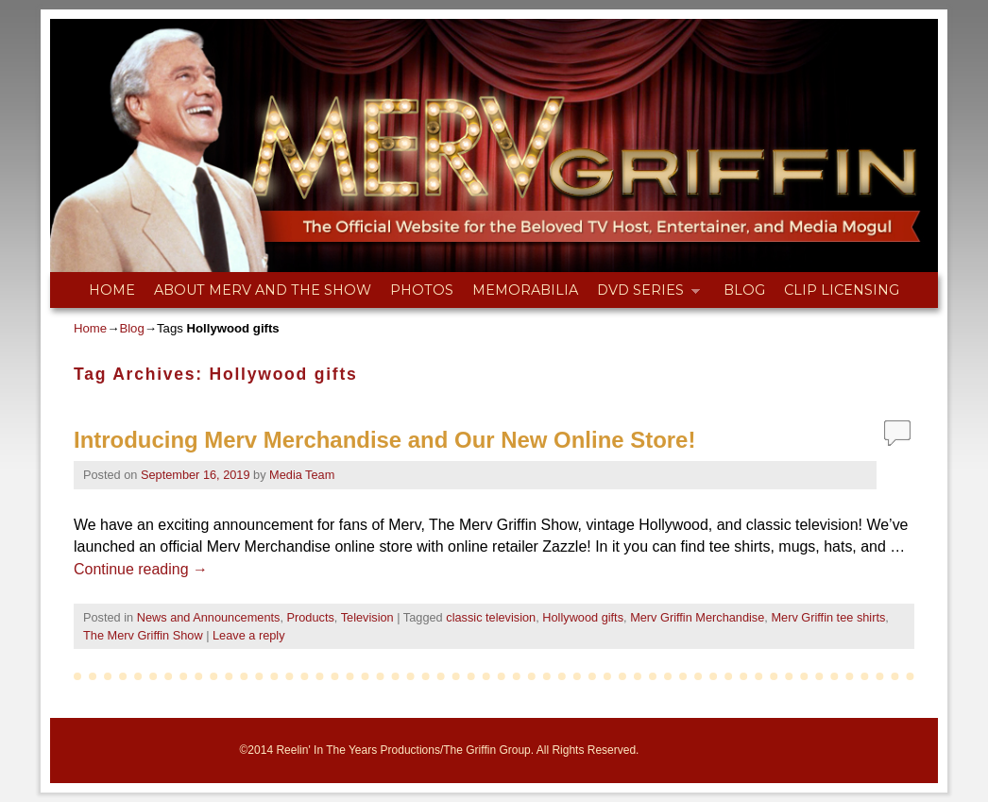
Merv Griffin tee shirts (828, 617)
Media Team (301, 475)
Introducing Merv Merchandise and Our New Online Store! (384, 439)
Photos (421, 290)
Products (310, 617)
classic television (491, 617)
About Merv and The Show (262, 290)
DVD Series (644, 295)
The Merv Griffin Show (143, 635)
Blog (744, 290)
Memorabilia (525, 290)
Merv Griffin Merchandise (697, 617)
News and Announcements (209, 617)
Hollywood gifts (582, 617)
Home (112, 290)
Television (367, 617)
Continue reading (141, 569)
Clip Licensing (841, 290)
